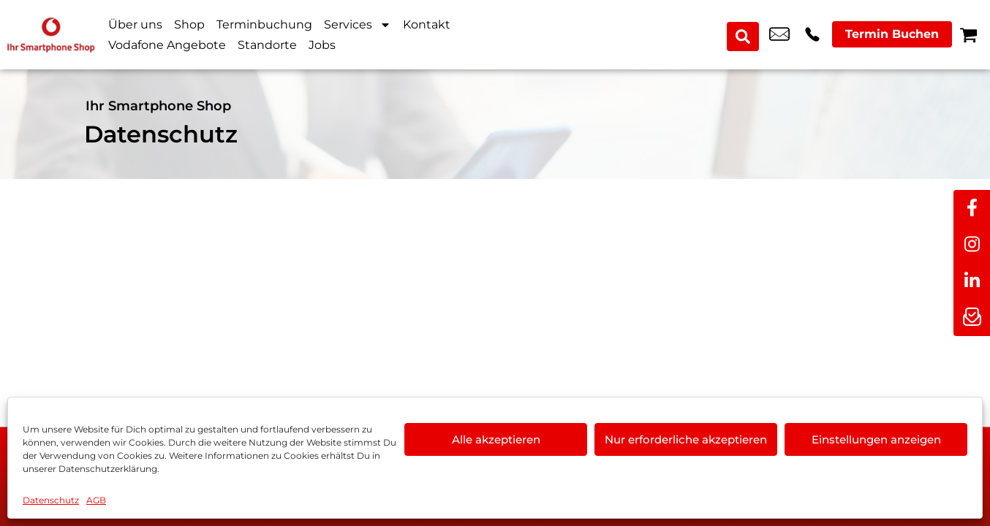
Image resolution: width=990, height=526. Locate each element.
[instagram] (971, 244)
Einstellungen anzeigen (876, 439)
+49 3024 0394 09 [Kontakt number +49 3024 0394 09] (812, 35)
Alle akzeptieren (496, 439)
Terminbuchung (264, 24)
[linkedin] (971, 281)
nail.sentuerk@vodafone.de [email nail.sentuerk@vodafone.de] (779, 35)
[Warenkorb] (968, 35)
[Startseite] (51, 34)
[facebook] (971, 208)
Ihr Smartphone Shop (158, 106)
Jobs (322, 45)
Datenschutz (51, 500)
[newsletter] (971, 318)
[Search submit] (744, 35)
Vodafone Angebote (167, 45)
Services (357, 25)
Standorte (267, 45)
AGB (96, 500)
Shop (189, 24)
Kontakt (426, 24)
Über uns (135, 24)
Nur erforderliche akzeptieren (686, 439)
